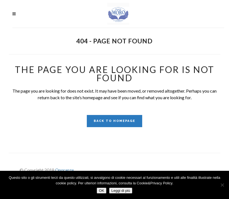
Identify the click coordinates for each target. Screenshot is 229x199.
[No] (222, 185)
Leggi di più (120, 190)
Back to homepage (114, 121)
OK (101, 190)
